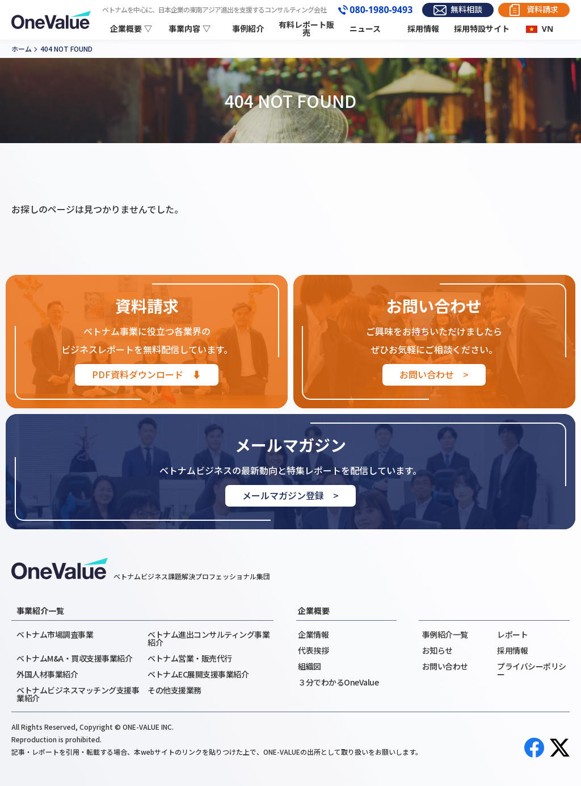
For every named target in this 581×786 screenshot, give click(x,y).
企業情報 (313, 634)
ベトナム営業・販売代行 (190, 658)
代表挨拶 (313, 650)
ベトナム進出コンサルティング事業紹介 (209, 638)
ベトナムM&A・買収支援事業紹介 (74, 658)
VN (547, 28)
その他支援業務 (174, 690)
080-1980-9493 (381, 10)
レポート (512, 634)
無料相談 (466, 9)
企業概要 (314, 610)
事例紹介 (248, 28)
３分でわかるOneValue (338, 682)
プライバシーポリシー (531, 670)
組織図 (309, 666)
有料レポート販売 (306, 29)
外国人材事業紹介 (47, 674)
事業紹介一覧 (40, 610)
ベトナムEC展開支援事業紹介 (198, 674)
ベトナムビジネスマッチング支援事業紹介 (77, 694)
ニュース (365, 28)
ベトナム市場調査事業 (54, 634)
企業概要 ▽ (131, 28)
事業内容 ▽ (189, 28)
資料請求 (542, 9)
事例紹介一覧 (445, 634)
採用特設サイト (482, 28)
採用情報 (423, 28)
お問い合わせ (445, 666)
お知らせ (437, 650)
